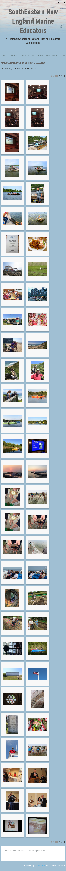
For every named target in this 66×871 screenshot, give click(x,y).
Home (6, 850)
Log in (63, 2)
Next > (62, 76)
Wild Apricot (40, 865)
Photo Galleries (18, 850)
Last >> (64, 76)
